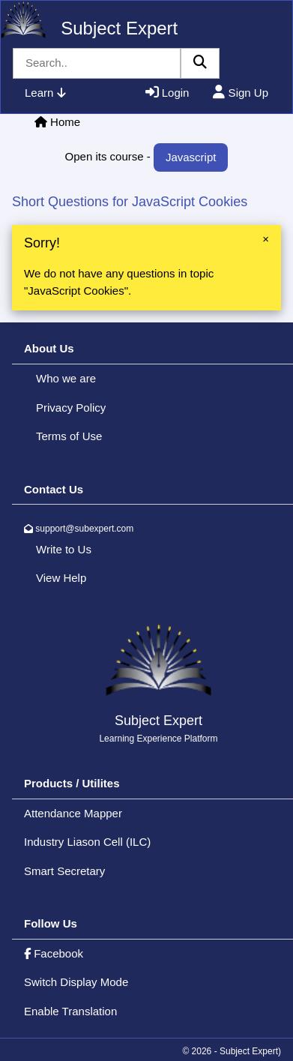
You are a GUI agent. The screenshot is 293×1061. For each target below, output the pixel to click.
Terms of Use (69, 436)
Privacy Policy (71, 407)
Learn (45, 92)
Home (65, 121)
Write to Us (63, 549)
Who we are (66, 378)
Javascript (191, 157)
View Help (61, 577)
